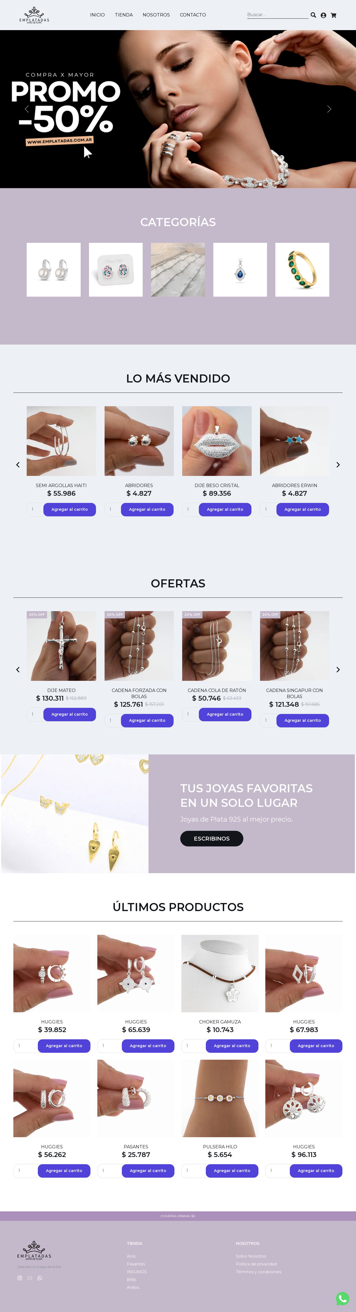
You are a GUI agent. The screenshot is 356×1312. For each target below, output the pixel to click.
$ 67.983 (304, 1030)
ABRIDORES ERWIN (294, 485)
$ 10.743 (220, 1030)
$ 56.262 (52, 1155)
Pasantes (136, 1264)
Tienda (124, 15)
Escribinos (212, 838)
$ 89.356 (217, 493)
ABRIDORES (139, 485)
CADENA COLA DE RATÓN (217, 690)
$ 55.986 (61, 493)
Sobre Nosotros (251, 1256)
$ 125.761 (128, 704)
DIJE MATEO (61, 690)
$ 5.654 (220, 1155)
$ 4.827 (139, 493)
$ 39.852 (52, 1030)
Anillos (133, 1287)
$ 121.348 (284, 704)
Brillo (131, 1279)
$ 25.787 (136, 1155)
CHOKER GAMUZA (220, 1022)
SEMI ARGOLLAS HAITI (61, 485)
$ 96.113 (304, 1155)
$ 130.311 (50, 698)
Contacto (193, 15)
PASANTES (136, 1146)
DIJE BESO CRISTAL (217, 485)
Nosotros (156, 15)
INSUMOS (137, 1271)
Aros (131, 1256)
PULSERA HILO (220, 1146)
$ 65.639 (136, 1030)
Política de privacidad (256, 1264)
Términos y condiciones (258, 1271)
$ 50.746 (206, 698)
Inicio (97, 15)
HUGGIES (52, 1022)
